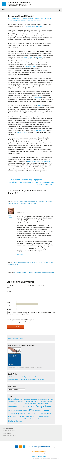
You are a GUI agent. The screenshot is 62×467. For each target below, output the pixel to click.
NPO (9, 20)
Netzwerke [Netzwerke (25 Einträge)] (24, 407)
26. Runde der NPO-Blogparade (33, 26)
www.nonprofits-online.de (39, 451)
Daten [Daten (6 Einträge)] (9, 401)
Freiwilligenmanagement (34, 18)
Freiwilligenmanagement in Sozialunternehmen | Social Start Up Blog (34, 272)
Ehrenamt (25, 18)
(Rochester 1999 (22, 132)
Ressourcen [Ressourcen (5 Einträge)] (43, 413)
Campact (40, 105)
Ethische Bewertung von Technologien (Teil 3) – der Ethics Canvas (24, 377)
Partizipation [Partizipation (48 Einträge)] (18, 413)
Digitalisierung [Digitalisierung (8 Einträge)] (21, 401)
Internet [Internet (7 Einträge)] (34, 403)
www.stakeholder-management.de (41, 446)
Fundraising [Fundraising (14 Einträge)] (28, 403)
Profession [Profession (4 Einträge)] (30, 413)
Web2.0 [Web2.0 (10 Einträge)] (24, 419)
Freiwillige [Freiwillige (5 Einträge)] (10, 403)
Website (9, 309)
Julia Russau (38, 57)
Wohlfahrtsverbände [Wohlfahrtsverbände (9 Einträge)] (35, 419)
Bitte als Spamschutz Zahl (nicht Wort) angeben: (20, 319)
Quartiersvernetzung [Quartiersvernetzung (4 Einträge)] (36, 413)
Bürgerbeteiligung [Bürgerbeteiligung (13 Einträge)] (13, 399)
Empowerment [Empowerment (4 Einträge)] (43, 401)
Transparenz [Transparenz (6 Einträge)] (18, 419)
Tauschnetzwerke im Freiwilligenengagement (25, 180)
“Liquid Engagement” (40, 130)
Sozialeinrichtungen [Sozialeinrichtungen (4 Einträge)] (35, 416)
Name (9, 302)
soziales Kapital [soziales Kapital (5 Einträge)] (42, 416)
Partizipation (24, 20)
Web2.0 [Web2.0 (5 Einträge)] (28, 419)
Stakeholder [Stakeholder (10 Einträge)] (11, 419)
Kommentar (10, 291)
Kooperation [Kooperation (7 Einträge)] (46, 403)
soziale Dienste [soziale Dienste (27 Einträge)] (25, 416)
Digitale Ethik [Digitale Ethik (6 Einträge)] (14, 401)
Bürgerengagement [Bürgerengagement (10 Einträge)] (25, 399)
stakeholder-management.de (15, 338)
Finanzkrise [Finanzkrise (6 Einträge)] (49, 401)
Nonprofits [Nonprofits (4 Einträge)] (25, 410)
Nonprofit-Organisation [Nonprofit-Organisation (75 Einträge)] (40, 406)
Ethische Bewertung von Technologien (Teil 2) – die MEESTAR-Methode (26, 379)
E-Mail (9, 305)
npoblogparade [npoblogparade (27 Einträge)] (46, 410)
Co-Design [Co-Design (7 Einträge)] (50, 399)
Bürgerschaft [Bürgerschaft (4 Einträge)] (45, 399)
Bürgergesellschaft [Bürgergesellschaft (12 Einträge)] (37, 399)
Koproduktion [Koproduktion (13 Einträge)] (12, 407)
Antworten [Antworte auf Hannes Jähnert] (20, 254)
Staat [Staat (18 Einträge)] (48, 416)
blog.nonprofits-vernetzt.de (39, 456)
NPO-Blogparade (15, 20)
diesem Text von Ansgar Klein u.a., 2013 (38, 161)
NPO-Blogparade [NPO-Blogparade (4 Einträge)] (36, 410)
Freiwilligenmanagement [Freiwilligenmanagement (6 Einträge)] (18, 403)
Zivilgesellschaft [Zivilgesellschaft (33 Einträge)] (15, 421)
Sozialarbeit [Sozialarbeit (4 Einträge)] (16, 416)
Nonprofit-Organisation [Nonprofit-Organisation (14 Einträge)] (15, 410)
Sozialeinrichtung (31, 20)
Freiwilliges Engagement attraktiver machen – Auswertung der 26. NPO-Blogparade (31, 183)
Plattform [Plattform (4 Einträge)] (26, 413)
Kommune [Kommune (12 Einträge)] (40, 403)
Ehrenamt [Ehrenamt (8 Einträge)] (37, 401)
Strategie (39, 20)
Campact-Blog (37, 97)
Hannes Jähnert (27, 57)
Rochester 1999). (30, 66)
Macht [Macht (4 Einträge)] (18, 406)
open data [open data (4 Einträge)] (10, 413)
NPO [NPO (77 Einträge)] (30, 410)
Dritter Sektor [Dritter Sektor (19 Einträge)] (30, 401)
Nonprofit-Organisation (46, 18)
